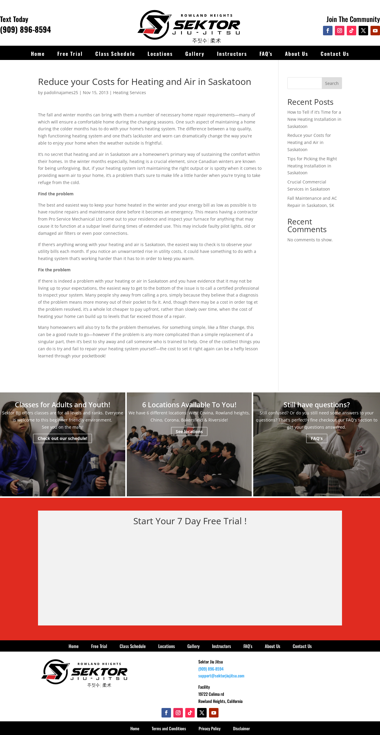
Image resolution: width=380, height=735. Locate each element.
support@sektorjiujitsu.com (221, 675)
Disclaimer (241, 728)
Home (38, 53)
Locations (160, 53)
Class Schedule (115, 53)
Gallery (195, 53)
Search (332, 83)
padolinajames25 (61, 92)
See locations (189, 431)
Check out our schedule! (62, 438)
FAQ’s (266, 53)
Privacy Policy (210, 728)
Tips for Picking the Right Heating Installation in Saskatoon (312, 166)
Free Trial (70, 53)
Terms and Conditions (169, 728)
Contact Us (335, 53)
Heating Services (129, 92)
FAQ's (317, 438)
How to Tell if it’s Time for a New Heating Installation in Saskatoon (314, 119)
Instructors (232, 53)
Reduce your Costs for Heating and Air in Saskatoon (309, 142)
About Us (296, 53)
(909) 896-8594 (25, 29)
